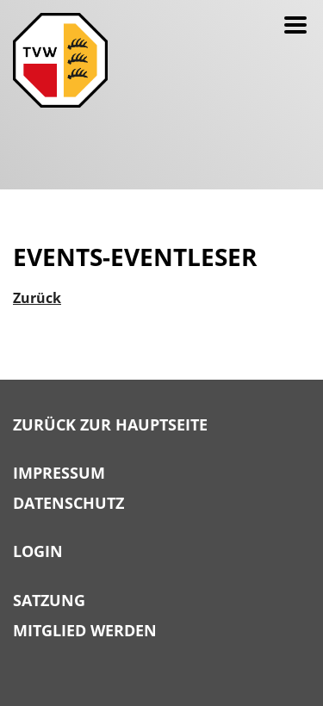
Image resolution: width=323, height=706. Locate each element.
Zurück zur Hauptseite (110, 425)
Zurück (37, 297)
